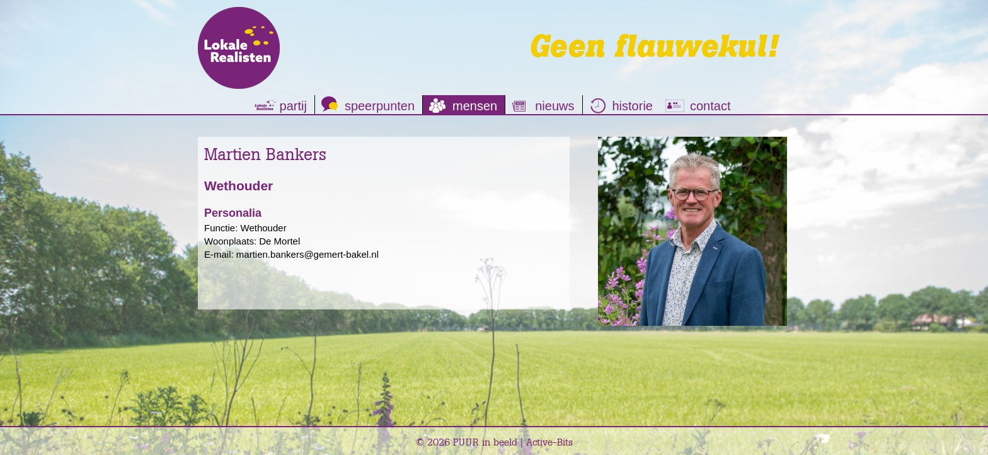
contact (710, 106)
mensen (474, 106)
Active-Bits (549, 441)
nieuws (554, 106)
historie (632, 106)
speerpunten (380, 106)
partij (293, 106)
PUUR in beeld (485, 441)
